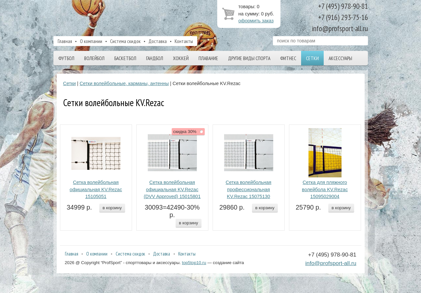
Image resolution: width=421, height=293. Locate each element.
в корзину (112, 207)
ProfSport (119, 17)
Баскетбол (125, 58)
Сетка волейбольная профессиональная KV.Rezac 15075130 (249, 189)
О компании (91, 41)
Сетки (312, 58)
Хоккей (181, 58)
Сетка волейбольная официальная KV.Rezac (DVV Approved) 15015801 (172, 189)
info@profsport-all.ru (330, 263)
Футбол (66, 58)
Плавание (208, 58)
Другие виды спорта (249, 58)
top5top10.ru (194, 262)
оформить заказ (256, 20)
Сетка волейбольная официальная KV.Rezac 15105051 (96, 189)
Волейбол (94, 58)
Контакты (184, 41)
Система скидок (125, 41)
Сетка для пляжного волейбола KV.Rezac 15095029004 (325, 189)
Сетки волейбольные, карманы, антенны (124, 83)
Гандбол (154, 58)
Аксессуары (340, 58)
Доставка (157, 41)
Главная (65, 41)
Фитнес (288, 58)
